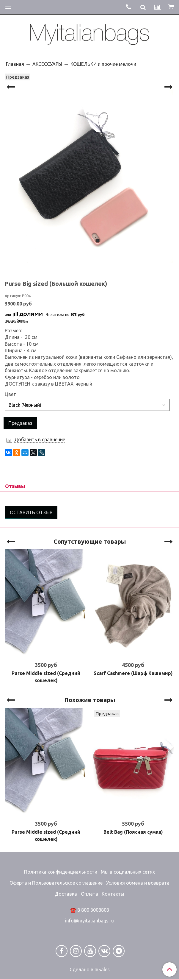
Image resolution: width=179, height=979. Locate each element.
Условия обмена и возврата (137, 883)
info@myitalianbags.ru (89, 920)
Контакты (113, 894)
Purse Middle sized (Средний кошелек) (46, 677)
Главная (15, 64)
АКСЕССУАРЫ (47, 64)
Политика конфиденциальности (60, 871)
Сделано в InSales (90, 969)
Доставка (66, 894)
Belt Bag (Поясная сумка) (133, 832)
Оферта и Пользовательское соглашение (56, 883)
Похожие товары (89, 699)
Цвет (10, 394)
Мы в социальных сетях (128, 871)
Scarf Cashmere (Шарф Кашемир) (133, 673)
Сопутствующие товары (90, 541)
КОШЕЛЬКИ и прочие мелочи (103, 64)
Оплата (89, 894)
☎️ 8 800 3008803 (89, 910)
